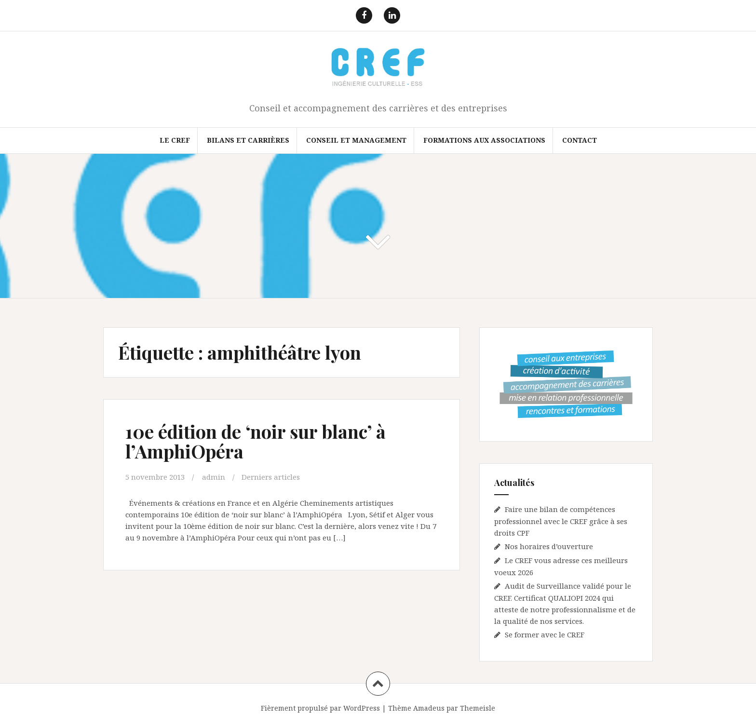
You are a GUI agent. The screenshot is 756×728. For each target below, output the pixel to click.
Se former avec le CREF (544, 634)
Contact (579, 140)
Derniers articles (271, 477)
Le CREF (175, 140)
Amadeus (429, 708)
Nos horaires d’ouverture (549, 546)
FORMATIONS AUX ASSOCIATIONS (484, 140)
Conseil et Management (356, 140)
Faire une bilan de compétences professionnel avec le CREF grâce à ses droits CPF (560, 521)
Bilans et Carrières (248, 140)
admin (213, 477)
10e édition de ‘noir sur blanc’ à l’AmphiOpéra (255, 441)
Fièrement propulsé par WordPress (320, 708)
